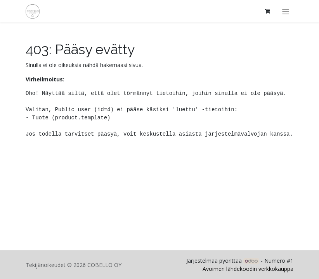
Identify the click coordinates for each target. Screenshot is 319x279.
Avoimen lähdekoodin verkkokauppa (248, 268)
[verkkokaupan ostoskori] (268, 11)
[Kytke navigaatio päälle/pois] (286, 11)
